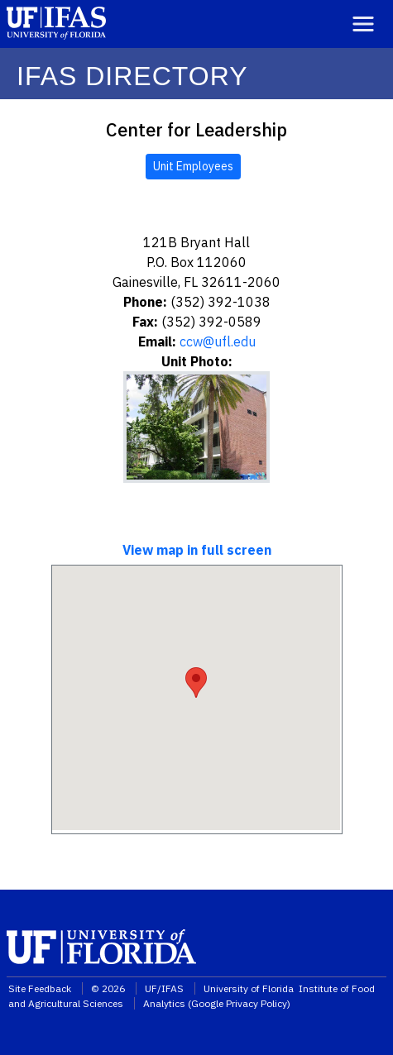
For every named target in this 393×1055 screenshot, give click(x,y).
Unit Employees (193, 166)
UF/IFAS (164, 988)
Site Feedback (39, 988)
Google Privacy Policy (239, 1003)
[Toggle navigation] (363, 24)
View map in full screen (196, 550)
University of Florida (250, 988)
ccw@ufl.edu (218, 341)
